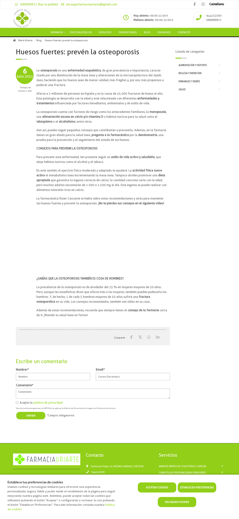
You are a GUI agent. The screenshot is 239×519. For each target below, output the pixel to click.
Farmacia (56, 32)
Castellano (216, 4)
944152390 (95, 471)
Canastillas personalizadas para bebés (182, 472)
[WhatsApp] (149, 337)
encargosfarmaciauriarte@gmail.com (89, 4)
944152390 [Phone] (213, 15)
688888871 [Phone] (213, 20)
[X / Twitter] (140, 337)
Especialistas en (81, 32)
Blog (147, 32)
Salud (182, 89)
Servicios (105, 32)
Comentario (24, 385)
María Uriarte (25, 40)
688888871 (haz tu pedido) (36, 4)
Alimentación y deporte (193, 65)
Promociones (128, 32)
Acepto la (39, 402)
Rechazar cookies (177, 502)
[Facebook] (131, 337)
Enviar (30, 415)
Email (100, 369)
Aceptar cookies (157, 487)
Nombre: (22, 369)
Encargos (164, 32)
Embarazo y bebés (189, 81)
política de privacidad (48, 402)
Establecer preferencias (197, 487)
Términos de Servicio (106, 408)
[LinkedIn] (157, 337)
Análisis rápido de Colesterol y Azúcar (182, 466)
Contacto (184, 32)
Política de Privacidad (73, 408)
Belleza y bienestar (190, 73)
